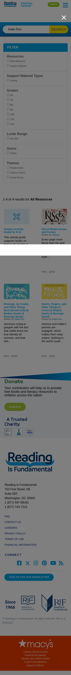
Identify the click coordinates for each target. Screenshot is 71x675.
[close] (63, 15)
